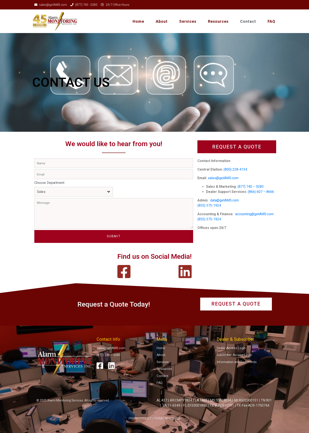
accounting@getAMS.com (254, 214)
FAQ (271, 21)
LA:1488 (201, 400)
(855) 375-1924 (209, 205)
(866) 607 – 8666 (261, 192)
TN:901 (266, 400)
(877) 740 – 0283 (251, 187)
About (162, 21)
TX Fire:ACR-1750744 (253, 405)
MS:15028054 (220, 400)
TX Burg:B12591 (222, 405)
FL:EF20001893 (195, 405)
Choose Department (49, 183)
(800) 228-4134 (235, 169)
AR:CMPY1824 (181, 400)
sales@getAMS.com (223, 178)
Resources (218, 21)
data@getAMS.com (225, 200)
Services (187, 21)
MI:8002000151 (246, 400)
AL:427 (162, 400)
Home (138, 21)
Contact (248, 21)
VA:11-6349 (171, 405)
